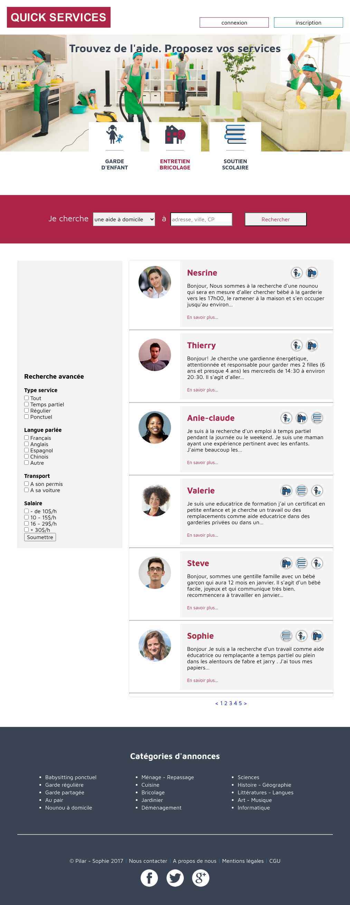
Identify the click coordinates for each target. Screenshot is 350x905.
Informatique (254, 807)
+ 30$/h (40, 530)
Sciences (248, 777)
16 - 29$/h (43, 523)
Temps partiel (47, 404)
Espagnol (41, 450)
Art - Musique (255, 800)
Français (40, 438)
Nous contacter (148, 861)
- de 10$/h (43, 511)
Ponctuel (41, 417)
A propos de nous (195, 861)
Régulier (40, 410)
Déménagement (162, 807)
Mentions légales (243, 861)
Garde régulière (64, 785)
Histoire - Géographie (264, 785)
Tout (35, 398)
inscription (309, 22)
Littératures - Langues (266, 792)
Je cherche (69, 218)
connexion (234, 22)
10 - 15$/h (43, 517)
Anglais (39, 444)
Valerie (201, 490)
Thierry (201, 345)
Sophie (200, 635)
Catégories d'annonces (175, 756)
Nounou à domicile (68, 807)
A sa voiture (45, 490)
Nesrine (202, 272)
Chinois (39, 456)
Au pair (54, 800)
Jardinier (152, 800)
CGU (275, 861)
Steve (198, 563)
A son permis (46, 484)
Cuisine (151, 785)
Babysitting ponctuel (70, 777)
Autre (37, 463)
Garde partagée (64, 792)
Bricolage (153, 792)
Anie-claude (211, 418)
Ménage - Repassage (168, 777)
